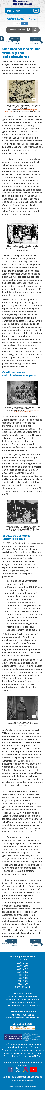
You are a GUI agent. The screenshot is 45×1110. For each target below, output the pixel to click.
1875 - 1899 (22, 972)
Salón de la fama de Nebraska (22, 996)
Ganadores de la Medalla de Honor (22, 999)
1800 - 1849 (23, 966)
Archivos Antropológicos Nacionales (26, 410)
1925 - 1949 (22, 978)
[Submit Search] (36, 30)
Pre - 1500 (22, 960)
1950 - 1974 (22, 981)
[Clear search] (29, 30)
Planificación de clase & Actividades (22, 1005)
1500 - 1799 (22, 963)
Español (17, 23)
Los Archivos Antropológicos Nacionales (21, 110)
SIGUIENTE (37, 39)
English (24, 23)
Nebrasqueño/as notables (22, 1002)
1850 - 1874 (22, 969)
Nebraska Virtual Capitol (23, 1015)
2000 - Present (22, 987)
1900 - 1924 (23, 975)
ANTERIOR (15, 39)
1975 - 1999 (22, 984)
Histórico (13, 10)
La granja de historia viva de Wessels (22, 1018)
